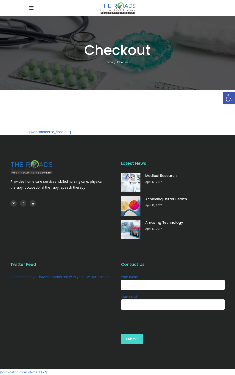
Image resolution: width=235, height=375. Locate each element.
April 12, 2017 (153, 182)
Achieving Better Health (166, 199)
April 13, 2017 (153, 205)
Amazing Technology (164, 222)
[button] (229, 98)
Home (109, 62)
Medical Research (161, 175)
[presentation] (156, 319)
